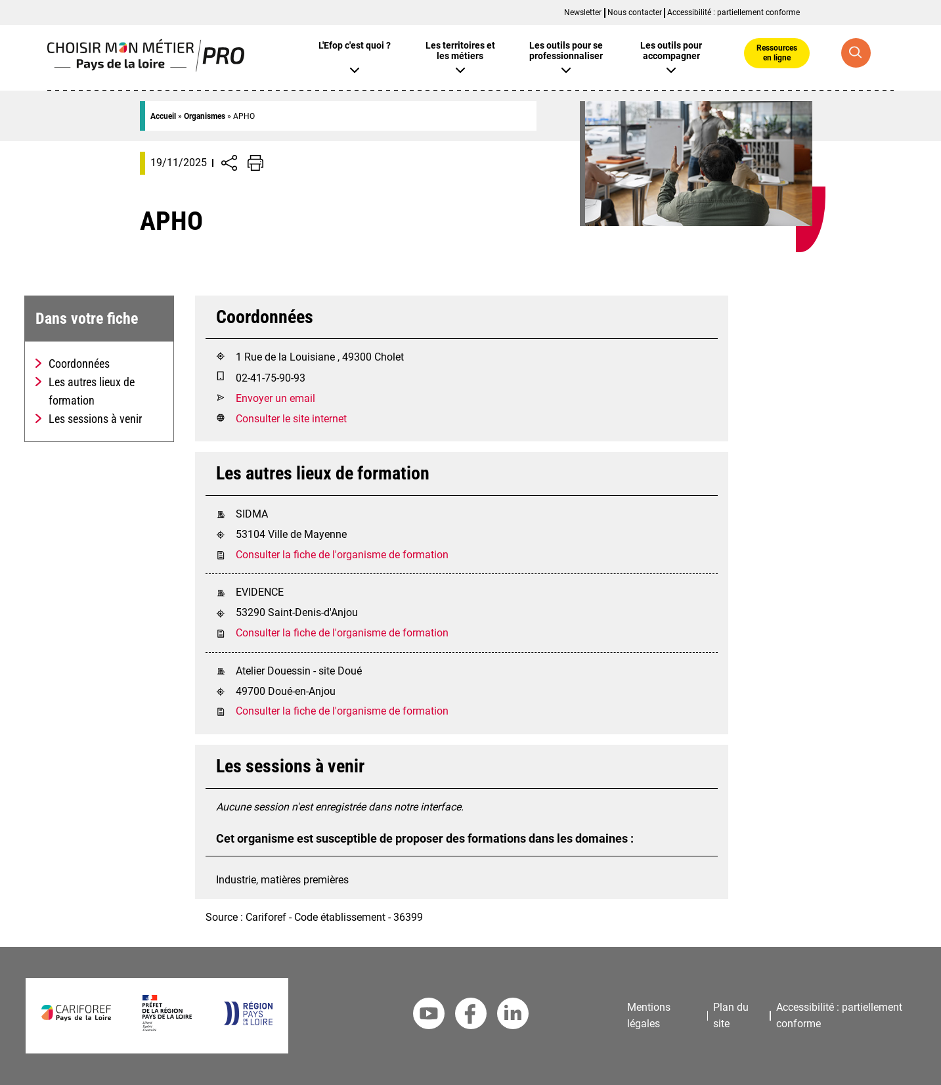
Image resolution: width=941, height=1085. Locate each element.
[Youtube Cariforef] (429, 1016)
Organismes (204, 116)
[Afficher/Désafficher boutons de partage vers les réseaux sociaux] (229, 163)
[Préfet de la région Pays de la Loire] (167, 1027)
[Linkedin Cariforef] (513, 1016)
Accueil (163, 116)
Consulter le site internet (291, 418)
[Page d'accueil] (146, 68)
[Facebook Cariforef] (471, 1016)
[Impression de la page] (255, 163)
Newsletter (583, 12)
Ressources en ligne (776, 52)
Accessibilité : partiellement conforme (733, 12)
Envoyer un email (275, 398)
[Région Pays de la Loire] (248, 1021)
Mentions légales (648, 1015)
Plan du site (731, 1015)
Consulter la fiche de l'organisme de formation (342, 554)
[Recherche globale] (856, 53)
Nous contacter (634, 12)
